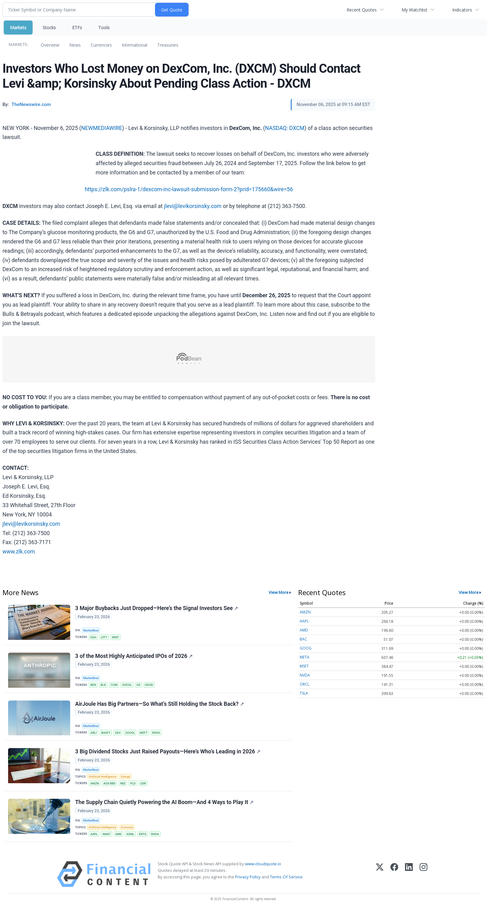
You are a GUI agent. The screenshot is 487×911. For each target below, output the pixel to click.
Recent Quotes (362, 10)
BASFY (105, 732)
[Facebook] (394, 874)
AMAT (106, 834)
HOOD (149, 685)
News (75, 45)
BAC (303, 639)
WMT (115, 637)
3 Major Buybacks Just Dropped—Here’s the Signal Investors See (156, 608)
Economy (127, 827)
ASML (130, 834)
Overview (50, 45)
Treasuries (167, 45)
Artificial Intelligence (102, 776)
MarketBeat (91, 630)
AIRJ (93, 732)
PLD (133, 783)
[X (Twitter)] (379, 874)
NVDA (156, 732)
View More (279, 592)
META (304, 657)
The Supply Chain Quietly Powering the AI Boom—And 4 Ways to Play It (164, 802)
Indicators (462, 10)
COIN (114, 685)
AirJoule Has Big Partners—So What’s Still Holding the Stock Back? (159, 704)
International (134, 45)
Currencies (101, 45)
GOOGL (127, 685)
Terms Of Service (286, 877)
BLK (103, 685)
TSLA (304, 693)
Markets (18, 27)
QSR (143, 783)
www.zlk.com (18, 551)
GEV (118, 732)
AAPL (94, 834)
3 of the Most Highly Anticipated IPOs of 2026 (134, 656)
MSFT (143, 732)
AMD (118, 834)
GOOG (306, 648)
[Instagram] (423, 874)
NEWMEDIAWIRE (101, 128)
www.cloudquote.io (263, 864)
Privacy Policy (248, 877)
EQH (93, 637)
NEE (123, 783)
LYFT (104, 637)
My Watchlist (414, 10)
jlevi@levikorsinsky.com (192, 206)
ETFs (77, 27)
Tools (104, 27)
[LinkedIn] (409, 874)
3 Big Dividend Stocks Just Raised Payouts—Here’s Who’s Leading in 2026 (167, 751)
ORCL (304, 684)
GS (138, 685)
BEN (93, 685)
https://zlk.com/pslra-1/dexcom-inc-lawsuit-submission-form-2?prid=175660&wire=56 (189, 189)
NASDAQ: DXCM (284, 128)
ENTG (142, 834)
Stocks (49, 27)
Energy (125, 776)
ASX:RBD (109, 783)
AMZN (94, 783)
